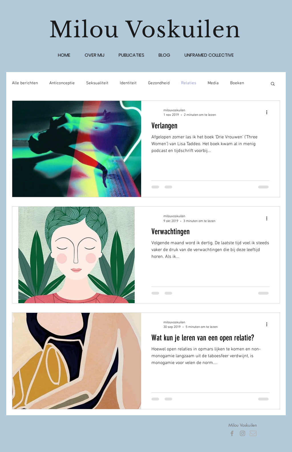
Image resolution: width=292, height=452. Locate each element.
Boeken (237, 83)
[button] (272, 84)
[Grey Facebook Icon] (232, 433)
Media (213, 83)
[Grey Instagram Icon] (242, 433)
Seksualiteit (97, 83)
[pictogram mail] (253, 433)
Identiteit (128, 83)
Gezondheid (159, 83)
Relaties (188, 83)
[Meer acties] (268, 112)
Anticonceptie (62, 83)
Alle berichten (25, 83)
